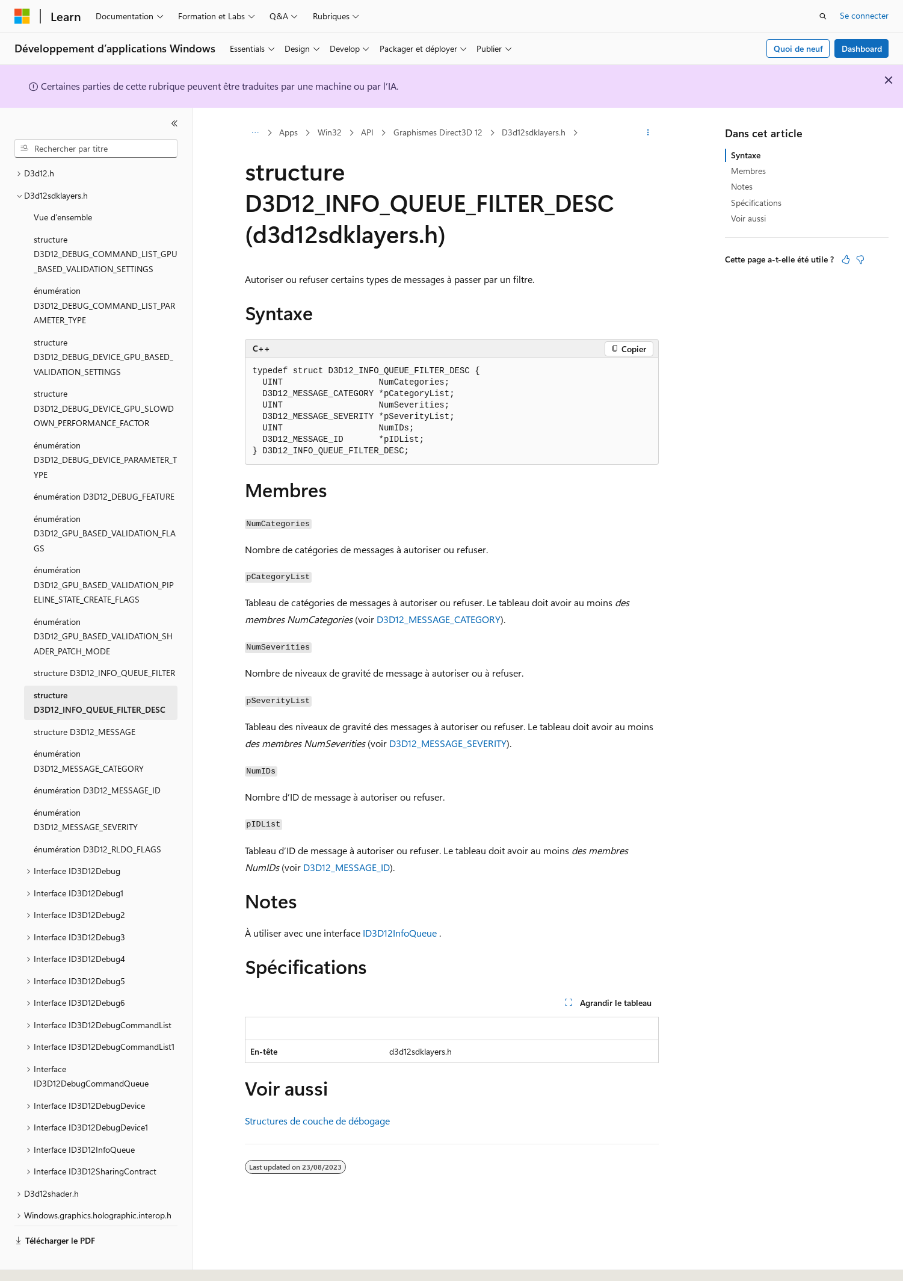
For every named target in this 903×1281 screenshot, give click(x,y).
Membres (748, 170)
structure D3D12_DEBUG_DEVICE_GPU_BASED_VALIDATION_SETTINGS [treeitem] (103, 323)
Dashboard (862, 48)
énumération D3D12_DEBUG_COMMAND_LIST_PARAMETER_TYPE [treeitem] (104, 272)
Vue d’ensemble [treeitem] (63, 184)
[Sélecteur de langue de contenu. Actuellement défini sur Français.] (41, 1261)
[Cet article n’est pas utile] (860, 259)
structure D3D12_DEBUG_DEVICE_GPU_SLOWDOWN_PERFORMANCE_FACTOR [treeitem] (104, 375)
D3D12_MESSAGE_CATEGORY (439, 619)
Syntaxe (745, 155)
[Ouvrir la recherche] (823, 16)
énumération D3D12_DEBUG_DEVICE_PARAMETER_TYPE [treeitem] (105, 426)
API (367, 132)
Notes (742, 186)
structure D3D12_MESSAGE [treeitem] (84, 698)
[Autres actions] (647, 133)
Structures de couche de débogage (317, 1120)
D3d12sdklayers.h (534, 132)
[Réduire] (174, 123)
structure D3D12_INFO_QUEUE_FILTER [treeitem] (104, 639)
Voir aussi (748, 218)
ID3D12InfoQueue (400, 932)
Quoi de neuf (798, 48)
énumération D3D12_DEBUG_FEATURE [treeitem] (104, 463)
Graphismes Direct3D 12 (437, 132)
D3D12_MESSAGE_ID (346, 867)
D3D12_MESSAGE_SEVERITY (448, 743)
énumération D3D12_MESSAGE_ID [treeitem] (97, 757)
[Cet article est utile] (846, 259)
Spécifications (756, 202)
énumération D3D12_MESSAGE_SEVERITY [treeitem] (86, 787)
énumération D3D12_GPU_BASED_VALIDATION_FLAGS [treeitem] (105, 500)
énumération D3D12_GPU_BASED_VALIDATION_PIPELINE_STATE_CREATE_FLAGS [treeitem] (104, 551)
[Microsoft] (22, 16)
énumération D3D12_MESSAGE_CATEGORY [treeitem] (89, 728)
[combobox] (95, 148)
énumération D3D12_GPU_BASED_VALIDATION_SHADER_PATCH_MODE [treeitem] (103, 603)
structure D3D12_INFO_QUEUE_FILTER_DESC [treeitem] (99, 669)
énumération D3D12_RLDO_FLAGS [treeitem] (97, 816)
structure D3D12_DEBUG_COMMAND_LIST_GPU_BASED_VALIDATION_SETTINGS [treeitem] (105, 220)
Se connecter (864, 15)
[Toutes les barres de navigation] (255, 133)
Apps (288, 132)
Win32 (330, 132)
